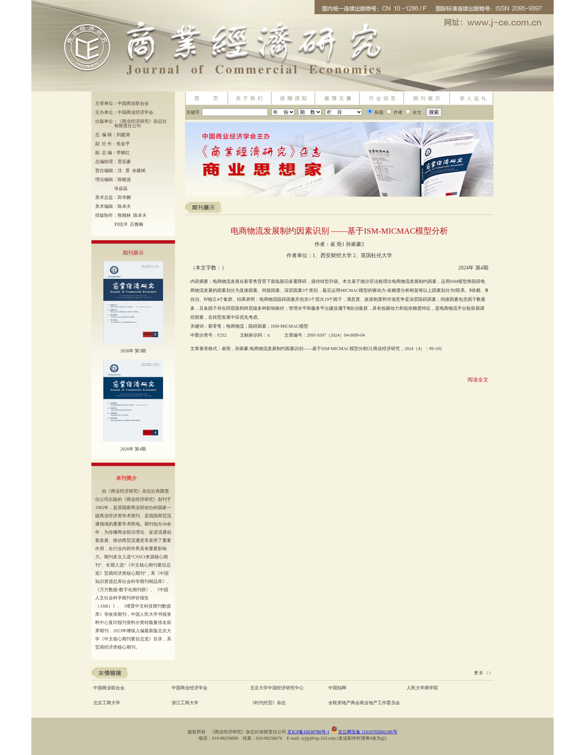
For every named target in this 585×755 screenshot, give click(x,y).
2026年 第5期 (133, 350)
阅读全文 (477, 380)
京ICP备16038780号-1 (308, 731)
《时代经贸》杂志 (268, 702)
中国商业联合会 (109, 687)
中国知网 (337, 687)
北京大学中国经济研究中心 (277, 687)
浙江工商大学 (185, 702)
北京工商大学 (106, 702)
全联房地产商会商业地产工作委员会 (364, 702)
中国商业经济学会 (189, 687)
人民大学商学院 (422, 687)
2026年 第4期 (133, 449)
